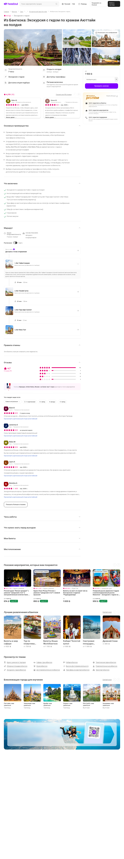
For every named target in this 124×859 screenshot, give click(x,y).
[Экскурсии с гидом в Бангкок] (15, 670)
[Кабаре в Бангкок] (70, 662)
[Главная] (6, 11)
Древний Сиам (110, 641)
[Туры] (21, 11)
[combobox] (39, 4)
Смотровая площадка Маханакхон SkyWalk (89, 642)
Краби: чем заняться (47, 704)
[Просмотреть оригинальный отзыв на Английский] (20, 419)
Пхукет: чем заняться (67, 704)
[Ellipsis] (26, 12)
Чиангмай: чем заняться (29, 704)
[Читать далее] (11, 117)
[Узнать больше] (112, 96)
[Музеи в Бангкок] (40, 666)
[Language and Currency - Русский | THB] (68, 3)
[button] (98, 4)
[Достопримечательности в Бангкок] (47, 670)
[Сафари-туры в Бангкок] (43, 662)
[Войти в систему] (114, 4)
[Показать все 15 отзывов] (63, 94)
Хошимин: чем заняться (108, 704)
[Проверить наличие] (101, 86)
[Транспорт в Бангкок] (101, 670)
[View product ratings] (7, 16)
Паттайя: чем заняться (9, 704)
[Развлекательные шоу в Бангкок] (105, 666)
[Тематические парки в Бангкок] (104, 662)
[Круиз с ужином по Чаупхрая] (15, 662)
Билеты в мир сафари (11, 642)
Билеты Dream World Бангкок (50, 642)
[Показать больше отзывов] (15, 504)
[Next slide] (79, 94)
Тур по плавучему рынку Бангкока (32, 642)
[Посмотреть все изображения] (106, 33)
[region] (62, 586)
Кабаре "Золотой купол (71, 642)
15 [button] (9, 16)
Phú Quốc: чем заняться (88, 704)
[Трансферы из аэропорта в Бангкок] (76, 670)
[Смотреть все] (107, 612)
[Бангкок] (14, 11)
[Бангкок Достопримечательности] (76, 666)
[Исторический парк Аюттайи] (38, 11)
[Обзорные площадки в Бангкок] (15, 666)
